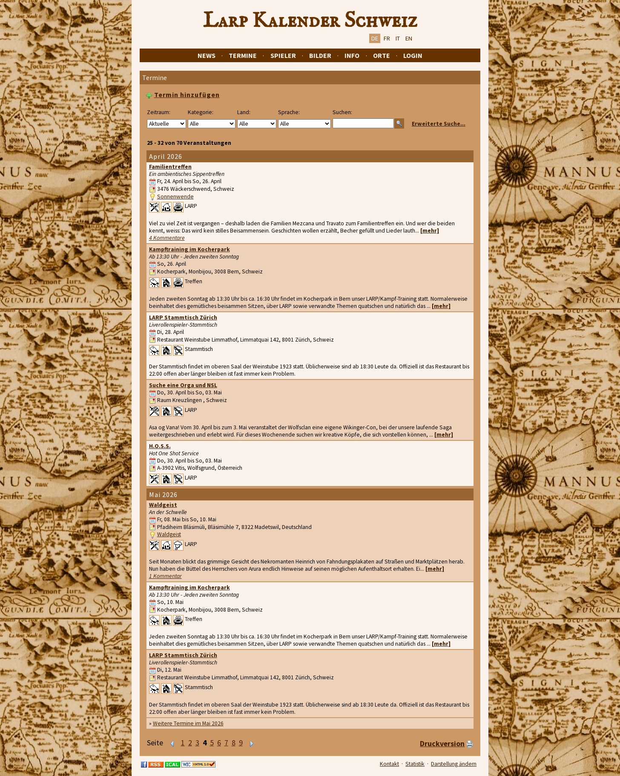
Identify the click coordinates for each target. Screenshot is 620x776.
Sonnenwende (175, 196)
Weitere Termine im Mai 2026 (188, 723)
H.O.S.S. (160, 446)
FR (387, 38)
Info (351, 55)
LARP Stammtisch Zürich (183, 317)
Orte (381, 55)
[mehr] (429, 230)
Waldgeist (163, 505)
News (206, 55)
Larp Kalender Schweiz (310, 20)
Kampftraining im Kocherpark (189, 249)
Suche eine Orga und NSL (183, 385)
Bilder (320, 55)
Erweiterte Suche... (438, 123)
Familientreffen (170, 166)
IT (398, 38)
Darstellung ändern (453, 763)
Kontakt (389, 763)
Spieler (283, 55)
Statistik (415, 763)
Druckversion (442, 743)
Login (412, 55)
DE (374, 38)
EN (408, 38)
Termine (243, 55)
